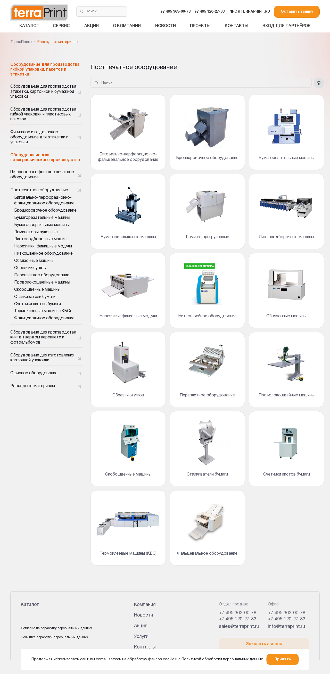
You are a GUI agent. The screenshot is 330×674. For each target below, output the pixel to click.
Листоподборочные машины (41, 239)
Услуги (141, 637)
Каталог (29, 26)
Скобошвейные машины (37, 290)
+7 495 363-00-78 (175, 11)
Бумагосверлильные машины (42, 225)
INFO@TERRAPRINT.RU (249, 11)
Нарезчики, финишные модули (43, 246)
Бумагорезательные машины (42, 218)
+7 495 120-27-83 (209, 11)
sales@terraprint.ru (239, 627)
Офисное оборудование (33, 373)
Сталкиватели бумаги (34, 297)
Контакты (236, 26)
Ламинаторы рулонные (36, 232)
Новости (165, 26)
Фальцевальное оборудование (44, 318)
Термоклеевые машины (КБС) (42, 311)
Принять (283, 659)
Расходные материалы (32, 386)
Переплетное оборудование (41, 275)
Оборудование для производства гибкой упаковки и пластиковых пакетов (43, 114)
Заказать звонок (264, 644)
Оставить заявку (297, 11)
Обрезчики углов (30, 268)
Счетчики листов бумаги (37, 304)
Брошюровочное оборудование (45, 210)
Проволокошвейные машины (42, 282)
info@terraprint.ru (286, 627)
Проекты (200, 26)
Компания (145, 605)
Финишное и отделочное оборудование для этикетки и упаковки (39, 137)
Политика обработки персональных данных (54, 637)
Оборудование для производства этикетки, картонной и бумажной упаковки (43, 91)
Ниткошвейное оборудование (43, 253)
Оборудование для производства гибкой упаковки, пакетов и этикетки (44, 69)
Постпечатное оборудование (39, 190)
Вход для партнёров (286, 26)
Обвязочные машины (34, 261)
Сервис (61, 26)
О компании (127, 26)
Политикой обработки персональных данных (222, 659)
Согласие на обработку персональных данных (56, 628)
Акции (91, 26)
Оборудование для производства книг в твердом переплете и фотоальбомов (43, 337)
